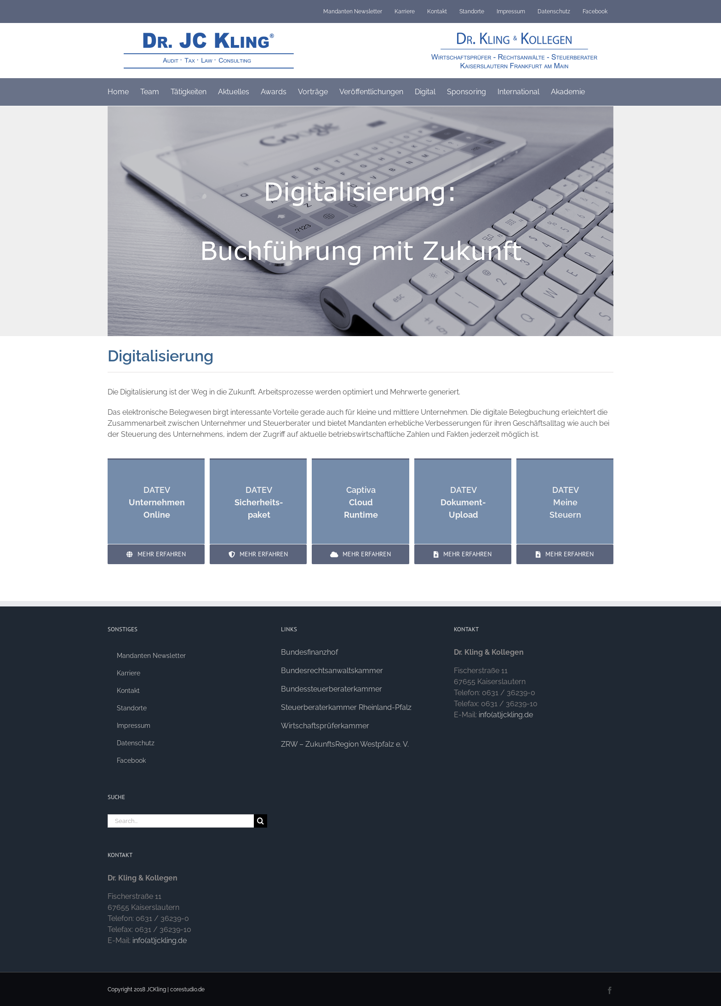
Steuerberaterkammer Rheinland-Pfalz (346, 707)
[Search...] (181, 821)
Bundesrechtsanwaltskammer (332, 670)
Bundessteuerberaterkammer (331, 689)
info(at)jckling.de (159, 940)
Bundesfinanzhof (309, 652)
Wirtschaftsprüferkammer (325, 725)
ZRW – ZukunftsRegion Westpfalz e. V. (345, 744)
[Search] (260, 821)
